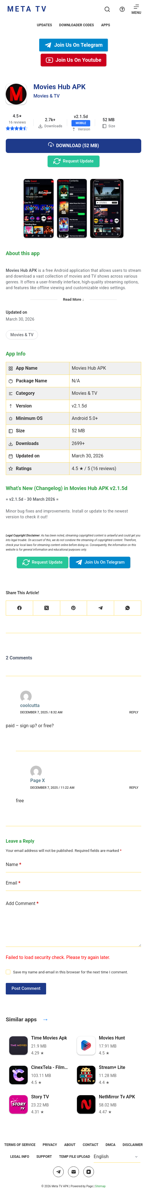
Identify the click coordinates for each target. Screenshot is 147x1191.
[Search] (107, 9)
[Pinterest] (73, 608)
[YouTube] (88, 1171)
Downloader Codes (76, 25)
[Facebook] (19, 608)
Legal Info (19, 1157)
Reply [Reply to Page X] (133, 788)
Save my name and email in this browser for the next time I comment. (70, 972)
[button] (39, 208)
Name (13, 864)
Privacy (50, 1145)
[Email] (73, 1171)
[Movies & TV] (22, 335)
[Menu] (136, 9)
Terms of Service (19, 1145)
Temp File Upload (74, 1157)
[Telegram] (100, 608)
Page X (37, 780)
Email (13, 883)
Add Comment (22, 903)
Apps (105, 25)
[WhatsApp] (127, 608)
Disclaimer (133, 1145)
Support (44, 1157)
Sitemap (100, 1186)
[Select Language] (117, 1157)
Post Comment (26, 988)
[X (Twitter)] (46, 608)
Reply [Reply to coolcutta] (133, 712)
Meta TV (27, 9)
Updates (44, 25)
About (70, 1145)
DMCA (110, 1145)
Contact (90, 1145)
